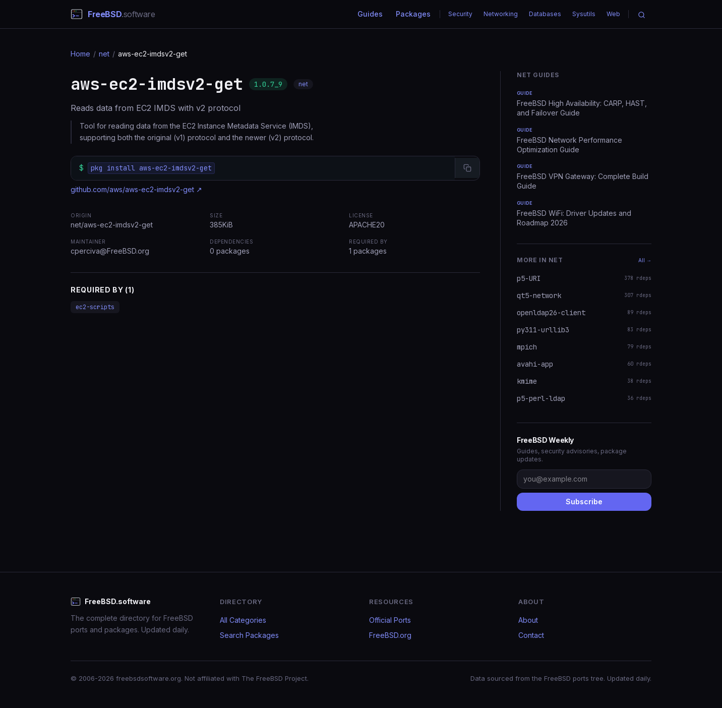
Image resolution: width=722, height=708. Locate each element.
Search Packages (249, 635)
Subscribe (584, 501)
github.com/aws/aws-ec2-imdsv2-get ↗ (136, 189)
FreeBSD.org (390, 635)
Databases (545, 14)
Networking (501, 14)
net (104, 53)
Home (80, 53)
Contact (531, 635)
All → (644, 260)
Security (460, 14)
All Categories (243, 620)
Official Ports (390, 620)
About (528, 620)
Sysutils (583, 14)
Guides (370, 14)
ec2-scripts (95, 307)
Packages (413, 14)
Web (613, 14)
